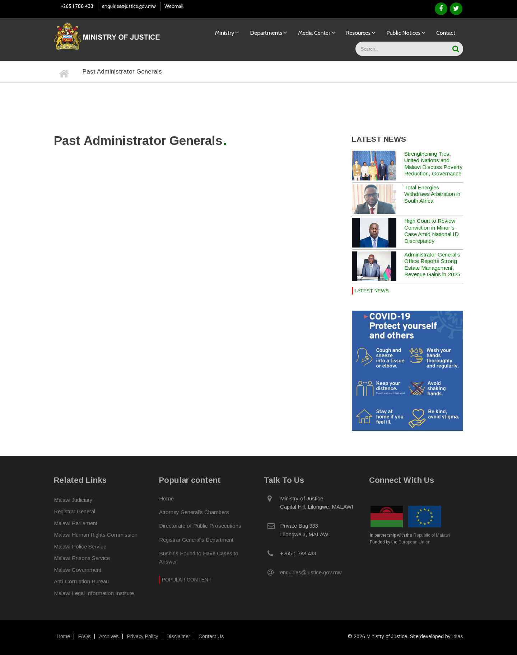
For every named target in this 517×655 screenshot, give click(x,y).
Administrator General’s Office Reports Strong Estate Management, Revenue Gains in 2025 (432, 264)
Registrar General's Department (196, 539)
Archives (109, 636)
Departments (266, 32)
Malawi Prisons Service (82, 558)
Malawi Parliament (75, 523)
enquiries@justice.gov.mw (129, 6)
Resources (358, 32)
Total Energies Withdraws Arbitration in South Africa (432, 194)
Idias (457, 636)
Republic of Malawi (431, 534)
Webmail (173, 6)
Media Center (314, 32)
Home (166, 498)
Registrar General (74, 511)
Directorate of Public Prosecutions (200, 525)
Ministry (224, 32)
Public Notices (403, 32)
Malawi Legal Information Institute (94, 593)
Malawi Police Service (80, 546)
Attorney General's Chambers (194, 512)
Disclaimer (178, 636)
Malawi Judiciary (73, 499)
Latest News (372, 290)
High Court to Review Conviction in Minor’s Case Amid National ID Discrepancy (431, 231)
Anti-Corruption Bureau (81, 581)
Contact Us (211, 636)
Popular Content (187, 579)
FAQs (84, 636)
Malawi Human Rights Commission (96, 534)
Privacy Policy (142, 636)
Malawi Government (77, 569)
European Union (414, 541)
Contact (445, 32)
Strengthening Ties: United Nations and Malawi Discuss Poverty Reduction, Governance (433, 163)
